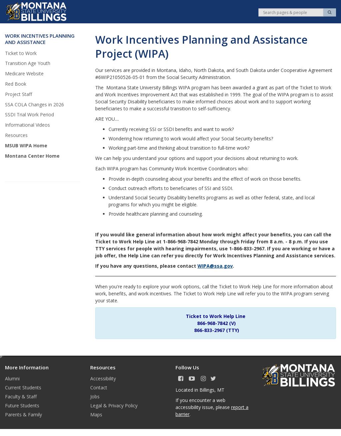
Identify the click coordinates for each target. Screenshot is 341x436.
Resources (16, 135)
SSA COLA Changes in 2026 (34, 104)
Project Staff (18, 94)
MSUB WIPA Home (26, 145)
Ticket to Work (21, 53)
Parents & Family (23, 414)
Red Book (15, 84)
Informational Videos (27, 125)
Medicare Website (24, 73)
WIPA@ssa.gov (215, 266)
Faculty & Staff (21, 396)
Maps (96, 414)
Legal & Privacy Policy (114, 405)
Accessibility (103, 378)
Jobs (95, 396)
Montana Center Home (32, 156)
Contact (98, 387)
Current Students (23, 387)
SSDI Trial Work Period (29, 114)
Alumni (12, 378)
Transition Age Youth (27, 63)
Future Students (22, 405)
